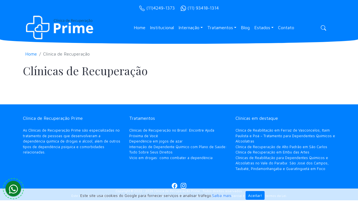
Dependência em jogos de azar (156, 141)
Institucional (162, 27)
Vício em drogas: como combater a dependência (171, 157)
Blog (245, 27)
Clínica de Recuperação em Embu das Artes (272, 152)
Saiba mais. (222, 195)
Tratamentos (220, 27)
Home (139, 27)
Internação (188, 27)
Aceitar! (255, 195)
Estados (262, 27)
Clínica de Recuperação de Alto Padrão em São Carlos (281, 146)
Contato (286, 27)
